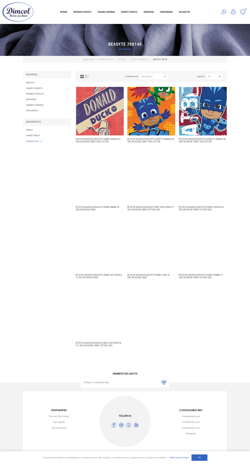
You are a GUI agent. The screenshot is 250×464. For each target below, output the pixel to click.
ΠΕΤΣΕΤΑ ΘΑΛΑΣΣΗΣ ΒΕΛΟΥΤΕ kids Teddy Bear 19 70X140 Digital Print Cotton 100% (150, 208)
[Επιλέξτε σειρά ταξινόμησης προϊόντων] (154, 76)
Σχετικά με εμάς (59, 427)
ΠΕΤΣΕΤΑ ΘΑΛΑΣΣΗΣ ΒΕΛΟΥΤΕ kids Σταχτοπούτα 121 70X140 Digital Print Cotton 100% (98, 344)
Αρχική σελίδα (89, 59)
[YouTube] (129, 425)
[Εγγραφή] (119, 382)
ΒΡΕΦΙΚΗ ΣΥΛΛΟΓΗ (35, 94)
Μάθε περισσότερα (178, 457)
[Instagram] (121, 425)
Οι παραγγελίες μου (191, 427)
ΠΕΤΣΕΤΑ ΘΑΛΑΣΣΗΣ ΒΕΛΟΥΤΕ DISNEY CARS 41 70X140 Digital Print (148, 276)
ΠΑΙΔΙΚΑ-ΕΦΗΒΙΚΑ (35, 105)
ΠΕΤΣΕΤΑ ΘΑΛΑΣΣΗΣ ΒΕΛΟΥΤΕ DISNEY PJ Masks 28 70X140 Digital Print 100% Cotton (202, 140)
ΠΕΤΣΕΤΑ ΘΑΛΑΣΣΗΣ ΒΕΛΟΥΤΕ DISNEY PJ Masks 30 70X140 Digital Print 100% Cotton (150, 140)
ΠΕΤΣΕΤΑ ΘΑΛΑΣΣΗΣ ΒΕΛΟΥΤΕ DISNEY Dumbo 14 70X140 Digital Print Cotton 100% (201, 276)
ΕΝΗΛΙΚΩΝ (31, 99)
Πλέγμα (82, 76)
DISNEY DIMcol (33, 135)
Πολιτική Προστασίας (59, 416)
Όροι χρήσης (59, 422)
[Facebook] (114, 425)
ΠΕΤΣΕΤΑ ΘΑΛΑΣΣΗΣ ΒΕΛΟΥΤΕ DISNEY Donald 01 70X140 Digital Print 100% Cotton (98, 140)
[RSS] (136, 425)
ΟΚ (199, 457)
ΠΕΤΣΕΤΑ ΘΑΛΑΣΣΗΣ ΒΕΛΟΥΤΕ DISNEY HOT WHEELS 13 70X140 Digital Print (99, 276)
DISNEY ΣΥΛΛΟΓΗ (34, 88)
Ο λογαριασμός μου (191, 416)
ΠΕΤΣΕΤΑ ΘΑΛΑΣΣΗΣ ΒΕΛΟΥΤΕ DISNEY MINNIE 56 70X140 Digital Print (97, 208)
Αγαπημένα (191, 433)
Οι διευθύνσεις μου (191, 422)
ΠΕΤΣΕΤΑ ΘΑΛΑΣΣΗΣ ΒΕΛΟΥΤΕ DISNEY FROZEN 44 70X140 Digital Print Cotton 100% (201, 208)
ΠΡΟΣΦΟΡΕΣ (32, 110)
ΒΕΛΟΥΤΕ (30, 82)
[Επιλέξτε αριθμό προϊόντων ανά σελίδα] (214, 76)
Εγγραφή (163, 382)
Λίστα (87, 76)
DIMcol (29, 130)
